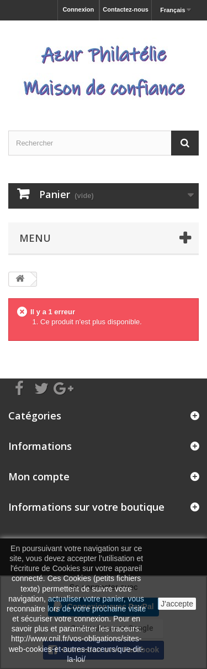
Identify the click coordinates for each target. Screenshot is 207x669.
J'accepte (177, 603)
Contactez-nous (125, 9)
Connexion (78, 9)
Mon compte (39, 476)
